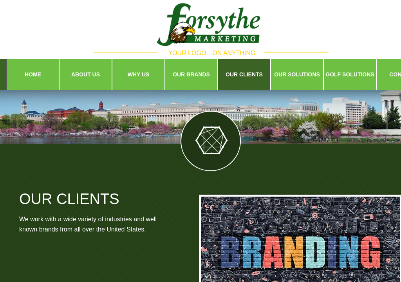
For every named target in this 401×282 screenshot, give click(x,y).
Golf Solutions (349, 74)
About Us (85, 74)
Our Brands (191, 74)
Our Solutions (297, 74)
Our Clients (244, 74)
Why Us (139, 74)
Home (33, 74)
